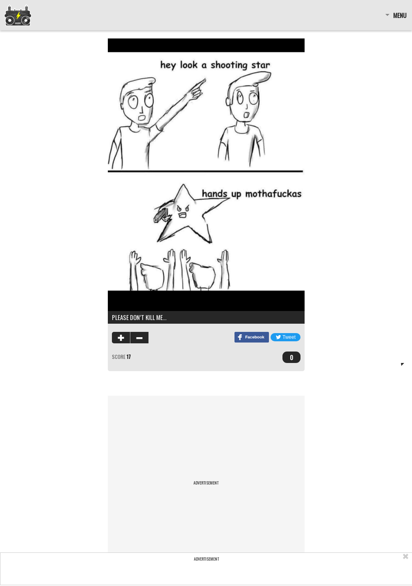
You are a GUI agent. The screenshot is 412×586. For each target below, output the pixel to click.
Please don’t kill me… (139, 317)
